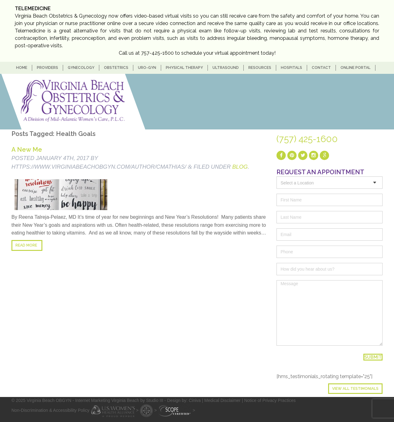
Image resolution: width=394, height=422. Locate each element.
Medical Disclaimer (222, 400)
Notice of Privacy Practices (270, 400)
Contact (321, 67)
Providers (47, 67)
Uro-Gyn (147, 67)
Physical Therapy (184, 67)
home (21, 67)
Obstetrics (116, 67)
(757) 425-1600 (307, 139)
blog (240, 167)
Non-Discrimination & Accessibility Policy (50, 409)
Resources (259, 67)
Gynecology (81, 67)
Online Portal (355, 67)
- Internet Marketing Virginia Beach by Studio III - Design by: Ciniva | (138, 400)
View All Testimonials (355, 388)
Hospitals (291, 67)
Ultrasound (225, 67)
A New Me (26, 149)
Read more (26, 245)
